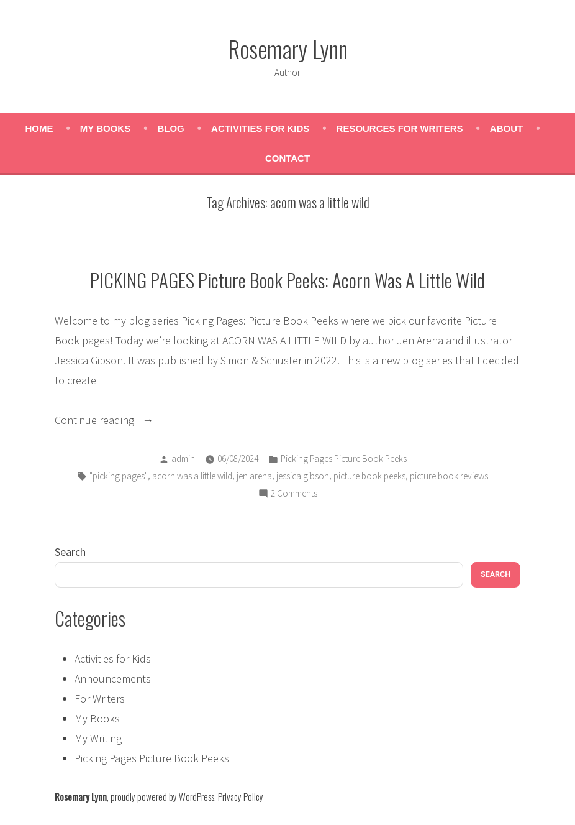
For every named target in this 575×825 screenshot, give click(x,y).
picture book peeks (369, 476)
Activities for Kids (260, 128)
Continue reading (117, 420)
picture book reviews (449, 476)
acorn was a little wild (192, 476)
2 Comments (294, 494)
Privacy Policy (240, 796)
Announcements (113, 678)
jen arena (254, 476)
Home (39, 128)
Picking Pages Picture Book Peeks (344, 458)
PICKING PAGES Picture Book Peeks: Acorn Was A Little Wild (287, 279)
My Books (105, 128)
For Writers (100, 698)
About (506, 128)
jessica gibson (302, 476)
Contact (287, 158)
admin (183, 458)
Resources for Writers (400, 128)
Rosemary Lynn (288, 48)
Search (70, 552)
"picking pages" (118, 476)
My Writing (98, 738)
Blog (170, 128)
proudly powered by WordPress (162, 796)
